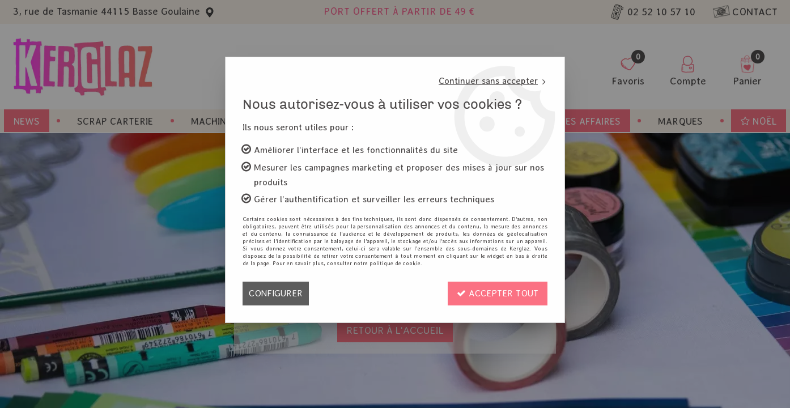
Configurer (276, 293)
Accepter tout (497, 293)
